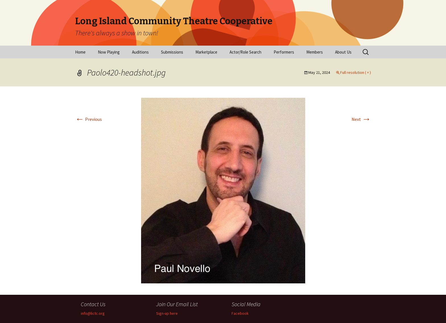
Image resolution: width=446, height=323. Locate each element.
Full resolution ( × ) (355, 72)
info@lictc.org (93, 313)
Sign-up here (167, 313)
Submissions (172, 52)
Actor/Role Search (245, 52)
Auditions (140, 52)
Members (314, 52)
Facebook (240, 313)
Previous (88, 119)
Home (80, 52)
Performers (284, 52)
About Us (343, 52)
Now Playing (109, 52)
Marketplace (206, 52)
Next (361, 119)
